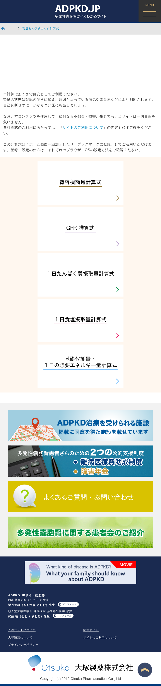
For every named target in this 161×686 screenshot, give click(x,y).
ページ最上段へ (145, 670)
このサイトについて (22, 630)
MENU (149, 10)
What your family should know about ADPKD (81, 573)
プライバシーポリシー (23, 644)
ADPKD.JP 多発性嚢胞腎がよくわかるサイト (80, 11)
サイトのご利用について (83, 127)
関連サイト (91, 630)
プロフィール (69, 604)
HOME (5, 28)
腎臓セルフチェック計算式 (40, 28)
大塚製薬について (20, 637)
